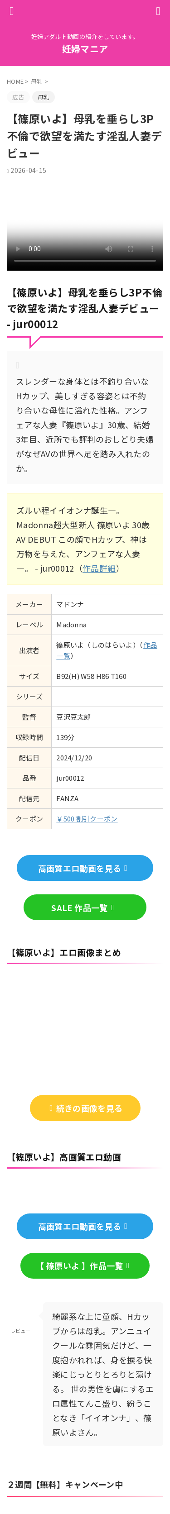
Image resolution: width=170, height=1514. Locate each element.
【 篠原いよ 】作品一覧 (82, 1265)
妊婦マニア (85, 48)
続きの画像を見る (86, 1108)
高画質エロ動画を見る (83, 868)
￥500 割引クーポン (86, 818)
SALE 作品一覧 (82, 907)
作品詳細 (99, 568)
